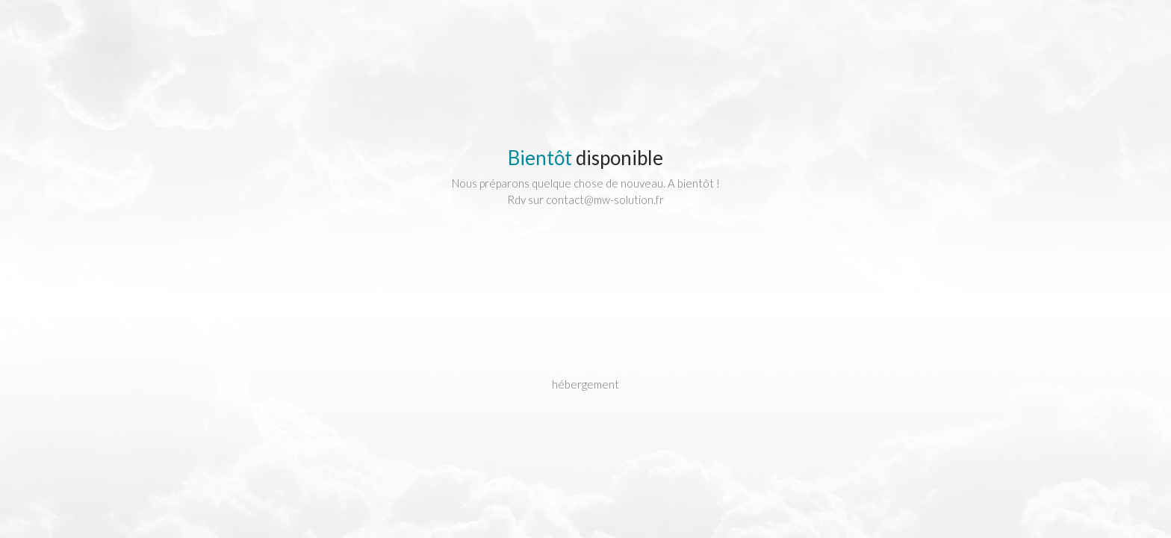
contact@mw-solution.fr (605, 199)
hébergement (585, 384)
